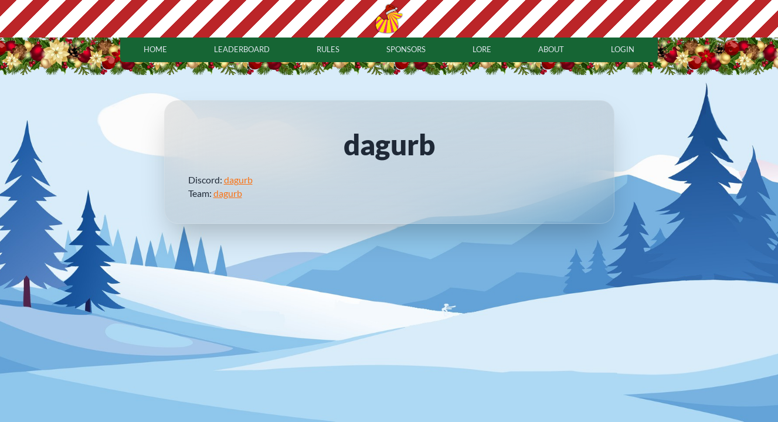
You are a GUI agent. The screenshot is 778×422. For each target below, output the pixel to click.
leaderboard (242, 49)
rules (328, 49)
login (622, 49)
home (155, 49)
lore (482, 49)
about (551, 49)
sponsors (406, 49)
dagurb (238, 179)
